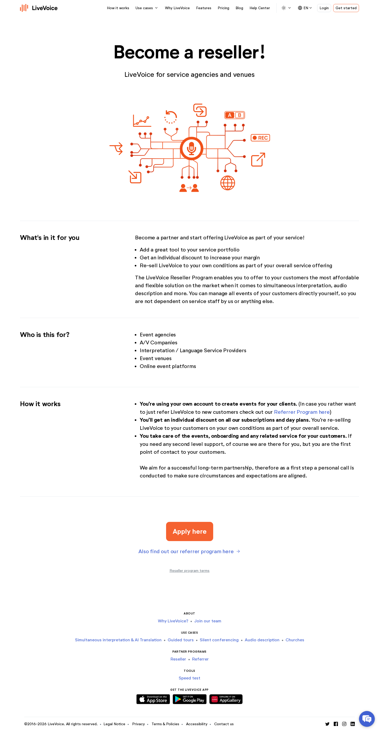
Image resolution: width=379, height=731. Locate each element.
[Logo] (39, 8)
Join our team (207, 620)
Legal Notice (114, 724)
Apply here (190, 531)
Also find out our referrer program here (185, 551)
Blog (239, 8)
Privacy (138, 724)
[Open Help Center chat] (367, 719)
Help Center (260, 8)
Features (203, 8)
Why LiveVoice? (173, 620)
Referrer (200, 659)
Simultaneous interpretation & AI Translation (118, 639)
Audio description (262, 639)
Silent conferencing (219, 639)
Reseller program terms (189, 570)
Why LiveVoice (177, 8)
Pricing (223, 8)
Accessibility (196, 724)
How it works (118, 8)
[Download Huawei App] (225, 697)
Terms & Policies (165, 724)
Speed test (189, 677)
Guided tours (181, 639)
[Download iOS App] (153, 697)
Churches (295, 639)
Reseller (178, 659)
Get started (346, 8)
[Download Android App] (190, 697)
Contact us (224, 724)
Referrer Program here (302, 412)
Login (324, 8)
